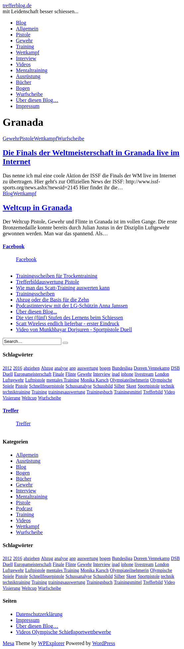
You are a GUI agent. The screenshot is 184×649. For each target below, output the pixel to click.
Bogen (23, 88)
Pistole (23, 34)
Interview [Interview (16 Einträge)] (102, 374)
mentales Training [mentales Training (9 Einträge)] (62, 380)
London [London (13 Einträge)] (162, 374)
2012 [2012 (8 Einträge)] (7, 368)
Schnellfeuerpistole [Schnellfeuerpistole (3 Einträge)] (46, 386)
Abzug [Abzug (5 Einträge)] (47, 368)
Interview (26, 58)
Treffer (11, 410)
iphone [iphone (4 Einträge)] (127, 374)
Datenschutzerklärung (39, 614)
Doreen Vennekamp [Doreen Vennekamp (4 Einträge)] (151, 368)
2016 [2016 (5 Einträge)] (17, 368)
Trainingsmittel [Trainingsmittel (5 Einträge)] (128, 392)
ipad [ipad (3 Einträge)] (116, 374)
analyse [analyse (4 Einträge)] (61, 368)
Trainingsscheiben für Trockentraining (56, 276)
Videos (23, 64)
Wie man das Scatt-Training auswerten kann (63, 288)
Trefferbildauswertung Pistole (47, 282)
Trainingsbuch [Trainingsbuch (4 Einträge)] (100, 392)
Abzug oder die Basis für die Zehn (52, 299)
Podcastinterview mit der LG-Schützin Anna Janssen (72, 305)
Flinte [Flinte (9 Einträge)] (70, 374)
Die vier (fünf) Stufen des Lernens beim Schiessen (69, 317)
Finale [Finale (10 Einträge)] (58, 374)
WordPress (103, 643)
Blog (21, 22)
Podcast (24, 508)
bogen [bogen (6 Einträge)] (105, 368)
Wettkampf (27, 52)
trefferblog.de (17, 5)
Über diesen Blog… (37, 100)
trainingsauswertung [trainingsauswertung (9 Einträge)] (66, 392)
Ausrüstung (28, 76)
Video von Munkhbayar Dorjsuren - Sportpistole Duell (74, 329)
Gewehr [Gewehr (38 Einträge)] (84, 374)
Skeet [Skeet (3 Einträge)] (131, 386)
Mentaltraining (31, 70)
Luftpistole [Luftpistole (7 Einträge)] (35, 380)
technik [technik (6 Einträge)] (167, 386)
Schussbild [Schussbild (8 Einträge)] (103, 386)
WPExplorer (51, 643)
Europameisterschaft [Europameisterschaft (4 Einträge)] (32, 374)
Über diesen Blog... (36, 311)
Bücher (23, 82)
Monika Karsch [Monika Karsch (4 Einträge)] (95, 380)
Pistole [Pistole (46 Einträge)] (21, 386)
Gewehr (24, 40)
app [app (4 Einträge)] (72, 368)
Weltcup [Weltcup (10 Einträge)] (29, 397)
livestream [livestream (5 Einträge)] (144, 374)
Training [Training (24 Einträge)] (39, 392)
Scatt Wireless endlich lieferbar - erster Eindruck (67, 323)
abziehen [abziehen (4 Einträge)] (32, 368)
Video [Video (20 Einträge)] (169, 392)
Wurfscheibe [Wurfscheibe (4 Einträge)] (49, 397)
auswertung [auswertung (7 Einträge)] (87, 368)
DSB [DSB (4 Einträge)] (175, 368)
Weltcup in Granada (37, 207)
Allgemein (27, 28)
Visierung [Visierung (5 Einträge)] (11, 397)
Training (25, 46)
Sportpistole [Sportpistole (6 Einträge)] (148, 386)
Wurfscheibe (29, 94)
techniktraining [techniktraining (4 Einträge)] (16, 392)
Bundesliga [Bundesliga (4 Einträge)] (122, 368)
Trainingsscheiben (35, 294)
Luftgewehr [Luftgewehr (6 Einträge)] (13, 380)
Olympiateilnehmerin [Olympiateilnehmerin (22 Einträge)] (129, 380)
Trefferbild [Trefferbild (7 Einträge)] (153, 392)
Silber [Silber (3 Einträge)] (119, 386)
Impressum (27, 106)
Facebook (14, 246)
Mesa (8, 643)
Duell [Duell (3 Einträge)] (8, 374)
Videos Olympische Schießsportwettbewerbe (63, 632)
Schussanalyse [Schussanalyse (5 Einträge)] (78, 386)
